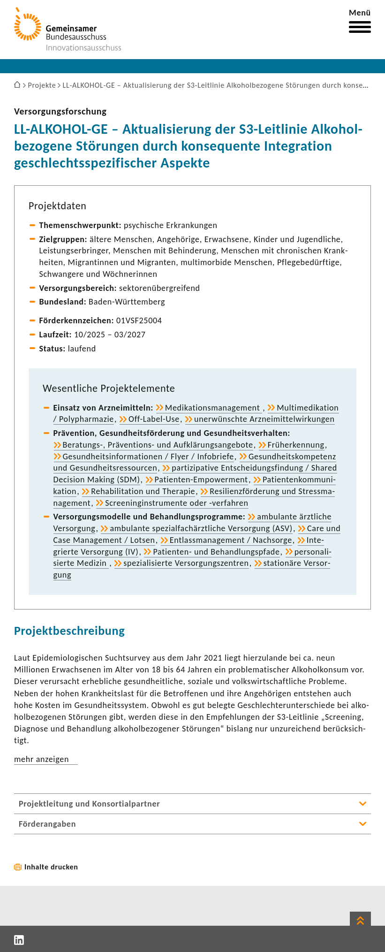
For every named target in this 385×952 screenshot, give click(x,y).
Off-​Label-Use (154, 419)
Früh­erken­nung (296, 445)
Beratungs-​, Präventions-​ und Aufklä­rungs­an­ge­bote (158, 445)
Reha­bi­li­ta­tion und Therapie (143, 491)
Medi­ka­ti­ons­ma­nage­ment (213, 408)
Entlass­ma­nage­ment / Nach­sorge (231, 540)
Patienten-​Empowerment (201, 479)
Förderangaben (47, 824)
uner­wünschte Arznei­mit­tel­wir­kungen (264, 419)
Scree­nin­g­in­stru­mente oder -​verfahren (176, 503)
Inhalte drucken (51, 866)
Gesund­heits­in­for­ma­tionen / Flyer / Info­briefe (148, 456)
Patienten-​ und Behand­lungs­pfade (216, 552)
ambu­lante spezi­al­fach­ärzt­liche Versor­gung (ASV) (201, 528)
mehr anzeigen (41, 759)
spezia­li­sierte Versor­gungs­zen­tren (186, 563)
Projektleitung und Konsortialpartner (89, 804)
